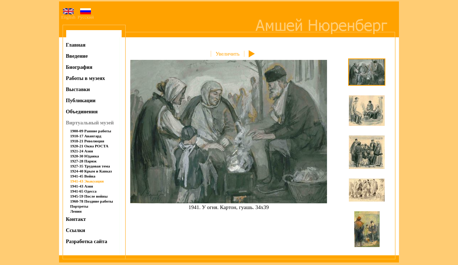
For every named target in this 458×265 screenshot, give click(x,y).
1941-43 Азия (81, 186)
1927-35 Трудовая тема (90, 166)
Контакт (76, 219)
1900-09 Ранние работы (90, 131)
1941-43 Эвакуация (87, 181)
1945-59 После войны (89, 196)
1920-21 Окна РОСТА (89, 146)
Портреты (79, 206)
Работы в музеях (85, 78)
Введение (77, 56)
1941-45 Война (82, 176)
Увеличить (227, 54)
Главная (76, 45)
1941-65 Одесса (83, 191)
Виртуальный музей (90, 123)
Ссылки (75, 230)
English (68, 15)
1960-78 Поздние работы (91, 201)
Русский (86, 15)
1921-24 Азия (81, 151)
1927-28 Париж (83, 161)
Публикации (81, 100)
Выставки (78, 89)
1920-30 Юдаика (84, 156)
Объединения (82, 111)
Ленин (76, 211)
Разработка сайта (86, 241)
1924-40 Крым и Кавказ (91, 171)
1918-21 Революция (87, 141)
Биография (79, 67)
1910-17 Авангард (85, 136)
